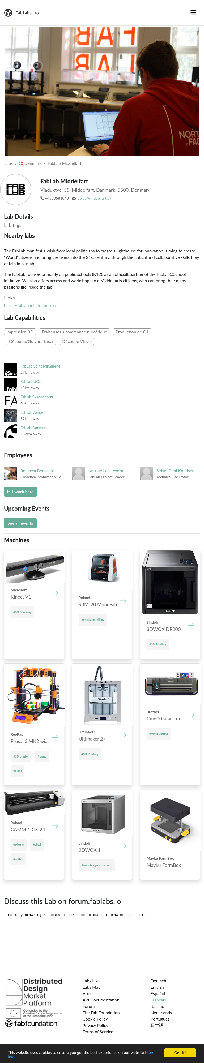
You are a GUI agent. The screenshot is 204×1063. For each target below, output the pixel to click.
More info (17, 1057)
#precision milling (92, 619)
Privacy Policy (95, 1025)
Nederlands (161, 1012)
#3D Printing (157, 644)
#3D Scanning (22, 612)
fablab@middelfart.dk (93, 198)
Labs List (91, 980)
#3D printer (21, 756)
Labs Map (92, 986)
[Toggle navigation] (193, 13)
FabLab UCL (30, 381)
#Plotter (18, 844)
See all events (20, 523)
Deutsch (158, 980)
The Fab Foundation (101, 1012)
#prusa (42, 756)
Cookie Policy (95, 1018)
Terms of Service (98, 1031)
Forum (89, 1006)
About (88, 993)
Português (160, 1018)
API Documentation (101, 999)
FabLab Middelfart (65, 163)
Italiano (157, 1006)
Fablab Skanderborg (36, 397)
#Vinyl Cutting (158, 733)
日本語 (157, 1025)
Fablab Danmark (34, 427)
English (157, 986)
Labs (8, 163)
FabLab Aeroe (31, 412)
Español (158, 993)
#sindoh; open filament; (96, 865)
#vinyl (37, 844)
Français (158, 999)
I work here (20, 491)
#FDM (17, 770)
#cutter (18, 859)
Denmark (30, 163)
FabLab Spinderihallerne (40, 366)
